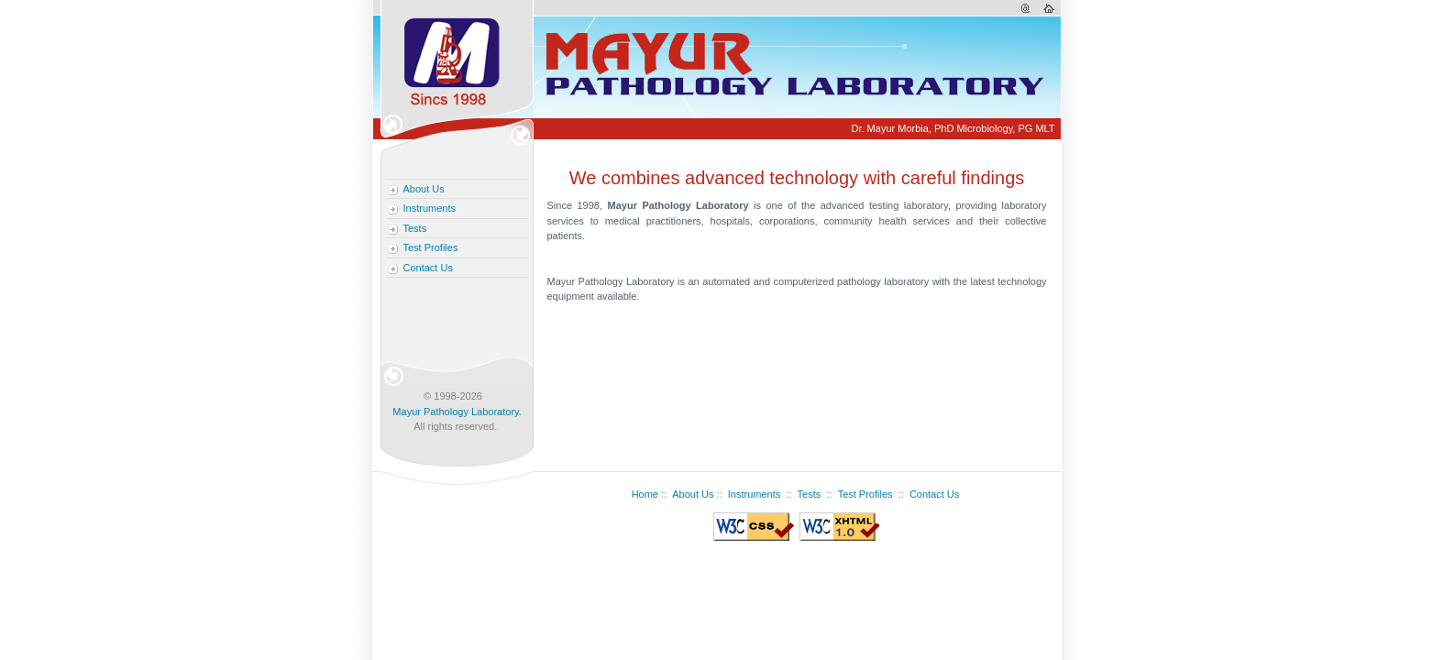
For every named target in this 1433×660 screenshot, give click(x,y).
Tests (415, 228)
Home (645, 494)
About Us (424, 188)
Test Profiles (430, 247)
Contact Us (428, 267)
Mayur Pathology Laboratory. (456, 411)
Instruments (429, 208)
